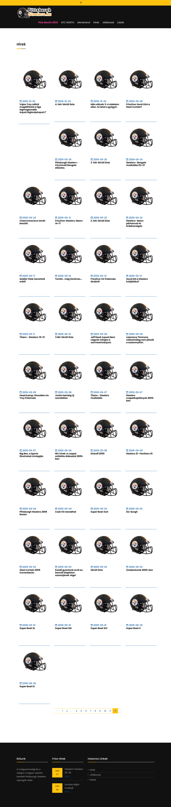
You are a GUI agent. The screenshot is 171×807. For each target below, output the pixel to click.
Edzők (144, 11)
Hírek (121, 11)
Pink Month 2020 (73, 11)
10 (105, 700)
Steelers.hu (29, 801)
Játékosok (132, 11)
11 (110, 700)
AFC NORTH (92, 11)
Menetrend (108, 11)
